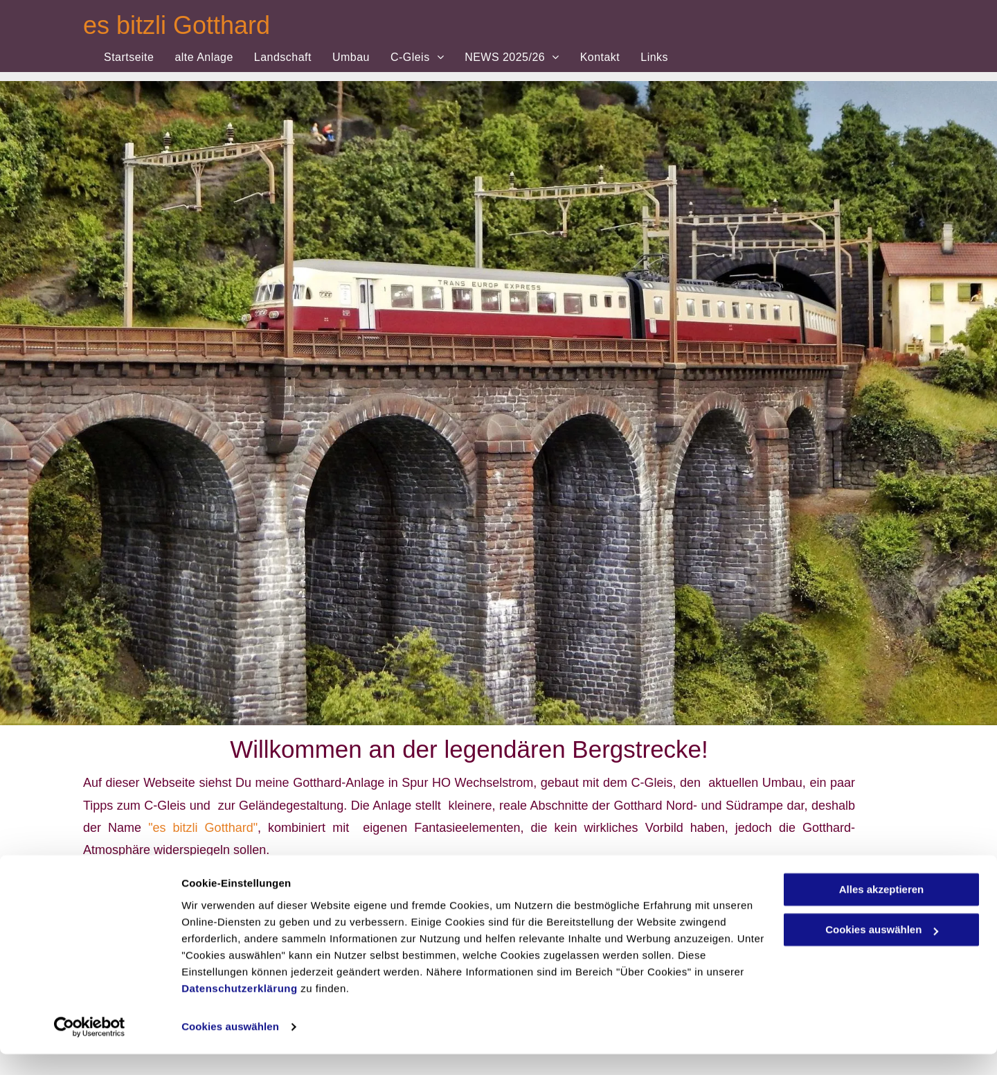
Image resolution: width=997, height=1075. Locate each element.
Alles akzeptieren (881, 910)
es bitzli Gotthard (176, 25)
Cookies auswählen (230, 1048)
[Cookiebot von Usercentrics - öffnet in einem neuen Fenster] (89, 1048)
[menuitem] (128, 57)
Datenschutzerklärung (239, 1009)
